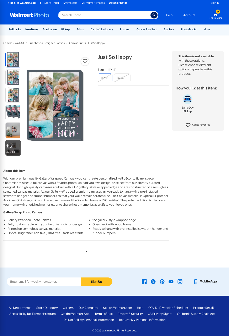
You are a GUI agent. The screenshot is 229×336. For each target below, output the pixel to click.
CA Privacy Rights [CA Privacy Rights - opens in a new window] (160, 314)
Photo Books (189, 29)
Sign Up (96, 281)
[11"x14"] (105, 77)
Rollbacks (15, 29)
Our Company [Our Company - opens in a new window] (88, 308)
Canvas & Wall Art (147, 29)
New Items (31, 29)
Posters (124, 29)
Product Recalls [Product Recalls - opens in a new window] (204, 308)
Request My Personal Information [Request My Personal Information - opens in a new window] (142, 320)
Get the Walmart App (75, 314)
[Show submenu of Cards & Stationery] (115, 29)
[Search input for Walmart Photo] (104, 15)
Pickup (65, 29)
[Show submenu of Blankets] (176, 29)
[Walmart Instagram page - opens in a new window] (179, 281)
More (207, 29)
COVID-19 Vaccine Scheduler (168, 308)
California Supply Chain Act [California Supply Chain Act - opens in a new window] (196, 314)
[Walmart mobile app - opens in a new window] (205, 281)
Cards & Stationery (102, 29)
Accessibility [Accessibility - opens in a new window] (18, 314)
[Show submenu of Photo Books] (198, 29)
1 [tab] (86, 250)
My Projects (70, 2)
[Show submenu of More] (212, 29)
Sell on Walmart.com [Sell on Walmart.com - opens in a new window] (117, 308)
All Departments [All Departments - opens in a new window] (20, 308)
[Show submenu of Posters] (131, 29)
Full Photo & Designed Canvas (47, 43)
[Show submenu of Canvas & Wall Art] (159, 29)
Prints (80, 29)
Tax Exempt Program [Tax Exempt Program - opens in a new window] (41, 314)
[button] (198, 125)
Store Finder (51, 2)
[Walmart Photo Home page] (29, 15)
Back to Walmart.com (21, 2)
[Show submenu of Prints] (85, 29)
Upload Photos (118, 2)
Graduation (50, 29)
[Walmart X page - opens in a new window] (153, 281)
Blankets (169, 29)
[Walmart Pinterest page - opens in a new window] (162, 281)
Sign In (215, 2)
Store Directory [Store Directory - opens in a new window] (47, 308)
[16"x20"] (122, 77)
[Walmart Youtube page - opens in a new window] (171, 281)
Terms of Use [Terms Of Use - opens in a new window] (104, 314)
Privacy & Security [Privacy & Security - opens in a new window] (130, 314)
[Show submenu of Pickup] (71, 29)
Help (169, 15)
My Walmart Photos (93, 2)
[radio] (13, 59)
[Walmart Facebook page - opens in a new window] (144, 281)
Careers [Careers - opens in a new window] (68, 308)
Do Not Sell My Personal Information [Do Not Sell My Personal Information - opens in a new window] (89, 320)
